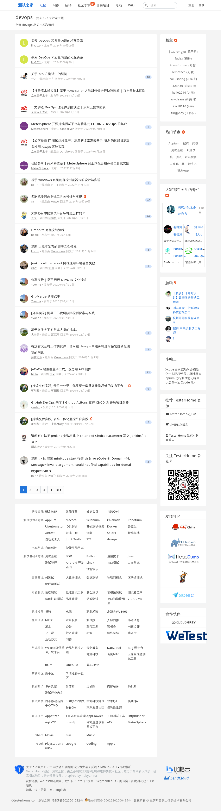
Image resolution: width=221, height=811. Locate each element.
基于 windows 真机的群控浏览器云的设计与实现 (66, 180)
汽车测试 (38, 548)
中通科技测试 (96, 701)
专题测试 (38, 592)
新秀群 (70, 686)
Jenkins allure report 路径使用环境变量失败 (63, 263)
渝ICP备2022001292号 (66, 800)
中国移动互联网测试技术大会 (69, 767)
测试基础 (51, 556)
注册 (191, 5)
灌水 (48, 626)
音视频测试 (114, 592)
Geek (40, 744)
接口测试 (113, 562)
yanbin (35, 407)
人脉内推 (113, 620)
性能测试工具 (75, 592)
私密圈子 (38, 686)
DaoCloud (114, 648)
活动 (119, 5)
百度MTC (113, 654)
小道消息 (134, 620)
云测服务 (93, 648)
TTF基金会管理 (76, 716)
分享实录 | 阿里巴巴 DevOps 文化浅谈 (59, 279)
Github (104, 767)
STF (89, 539)
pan (33, 476)
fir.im (48, 665)
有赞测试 (179, 227)
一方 (34, 79)
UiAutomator (54, 526)
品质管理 (72, 599)
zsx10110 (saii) (183, 106)
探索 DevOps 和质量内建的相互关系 (57, 40)
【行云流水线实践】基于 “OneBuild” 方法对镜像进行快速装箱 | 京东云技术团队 (88, 90)
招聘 (68, 5)
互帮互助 (93, 626)
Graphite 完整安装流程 (48, 230)
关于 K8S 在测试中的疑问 (49, 74)
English (60, 790)
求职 (69, 611)
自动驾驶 (51, 548)
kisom (35, 251)
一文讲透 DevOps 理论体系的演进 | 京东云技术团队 (68, 107)
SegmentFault (106, 781)
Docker (112, 526)
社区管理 (72, 633)
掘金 (91, 781)
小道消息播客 (179, 425)
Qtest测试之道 (204, 249)
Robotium (135, 520)
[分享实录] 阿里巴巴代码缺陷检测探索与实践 (63, 313)
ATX (109, 722)
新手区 (49, 673)
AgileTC (50, 722)
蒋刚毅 (35, 390)
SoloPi (111, 533)
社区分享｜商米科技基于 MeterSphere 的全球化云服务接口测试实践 (80, 163)
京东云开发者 (39, 95)
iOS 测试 (71, 526)
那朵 (52, 374)
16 (148, 216)
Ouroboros (67, 151)
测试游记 (36, 447)
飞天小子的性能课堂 (200, 234)
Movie (49, 735)
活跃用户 (41, 767)
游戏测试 (93, 599)
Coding (92, 744)
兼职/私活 (93, 665)
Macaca (71, 520)
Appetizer (52, 716)
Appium (50, 520)
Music (91, 735)
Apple (111, 744)
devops (112, 539)
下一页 (56, 490)
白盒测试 (134, 562)
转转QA (71, 707)
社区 (43, 5)
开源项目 (103, 5)
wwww (55, 201)
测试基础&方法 (34, 556)
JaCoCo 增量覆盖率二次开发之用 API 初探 (61, 369)
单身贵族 (51, 686)
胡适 (34, 268)
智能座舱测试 (75, 548)
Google (71, 744)
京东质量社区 (96, 707)
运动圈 (91, 686)
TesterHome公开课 (183, 414)
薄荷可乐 (36, 357)
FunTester (180, 249)
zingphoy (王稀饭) (183, 113)
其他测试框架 (96, 526)
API (114, 767)
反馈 (94, 767)
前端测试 (51, 592)
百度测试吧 (138, 781)
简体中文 (32, 790)
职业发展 (38, 611)
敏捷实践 (93, 511)
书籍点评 (134, 626)
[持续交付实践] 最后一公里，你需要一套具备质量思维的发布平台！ (79, 385)
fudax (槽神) (183, 58)
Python (92, 556)
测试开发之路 (187, 207)
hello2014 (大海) (183, 92)
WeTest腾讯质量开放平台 (57, 781)
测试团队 (38, 701)
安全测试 (93, 592)
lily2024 (36, 45)
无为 (34, 218)
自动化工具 (52, 539)
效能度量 (72, 511)
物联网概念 (114, 577)
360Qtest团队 (75, 701)
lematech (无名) (183, 72)
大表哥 (35, 334)
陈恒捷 (53, 218)
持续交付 (113, 511)
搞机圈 (132, 686)
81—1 (35, 185)
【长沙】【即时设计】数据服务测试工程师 (186, 297)
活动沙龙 (51, 639)
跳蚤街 (132, 633)
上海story (57, 424)
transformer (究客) (183, 65)
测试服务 (38, 648)
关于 (29, 767)
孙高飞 (52, 476)
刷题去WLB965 (117, 611)
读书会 (111, 626)
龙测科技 (93, 654)
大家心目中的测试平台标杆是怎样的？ (58, 213)
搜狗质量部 (114, 707)
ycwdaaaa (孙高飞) (183, 99)
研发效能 (38, 511)
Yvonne (36, 284)
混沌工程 (72, 533)
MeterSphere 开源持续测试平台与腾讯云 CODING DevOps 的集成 (79, 124)
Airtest (50, 533)
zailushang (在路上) (183, 79)
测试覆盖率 (135, 592)
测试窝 (123, 781)
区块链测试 (135, 577)
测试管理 (51, 562)
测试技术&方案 (34, 520)
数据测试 (93, 577)
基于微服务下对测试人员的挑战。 (55, 329)
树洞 (90, 633)
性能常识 (93, 569)
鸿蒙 (90, 533)
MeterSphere (40, 129)
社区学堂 (86, 4)
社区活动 (38, 620)
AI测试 (49, 577)
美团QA (133, 701)
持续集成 (134, 533)
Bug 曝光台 (135, 648)
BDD (69, 556)
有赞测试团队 (179, 234)
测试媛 (91, 620)
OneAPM (72, 665)
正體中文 (47, 790)
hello (34, 374)
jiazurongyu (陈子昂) (183, 52)
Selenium (93, 520)
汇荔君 (55, 334)
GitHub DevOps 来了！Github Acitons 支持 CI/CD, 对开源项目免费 (80, 402)
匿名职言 (72, 620)
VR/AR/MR (135, 599)
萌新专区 (38, 673)
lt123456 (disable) (183, 86)
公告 (69, 626)
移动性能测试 (54, 599)
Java (131, 556)
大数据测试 (73, 577)
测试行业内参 (54, 692)
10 (148, 77)
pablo (35, 235)
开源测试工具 (116, 716)
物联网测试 (52, 584)
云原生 (132, 526)
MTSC (49, 620)
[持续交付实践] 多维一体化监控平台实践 (60, 419)
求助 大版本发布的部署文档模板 (54, 246)
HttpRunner (136, 716)
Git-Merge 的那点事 (45, 296)
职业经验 (93, 611)
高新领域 (38, 577)
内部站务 (113, 686)
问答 (56, 5)
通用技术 (113, 556)
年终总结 (113, 633)
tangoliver (67, 129)
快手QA (112, 701)
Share (39, 735)
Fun (68, 735)
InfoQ (81, 781)
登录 (201, 5)
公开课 (49, 633)
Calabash (113, 520)
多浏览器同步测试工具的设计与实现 (57, 196)
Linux (90, 562)
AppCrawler (95, 716)
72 (148, 200)
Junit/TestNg (75, 539)
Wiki (131, 5)
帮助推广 (126, 767)
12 (148, 372)
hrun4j (70, 722)
